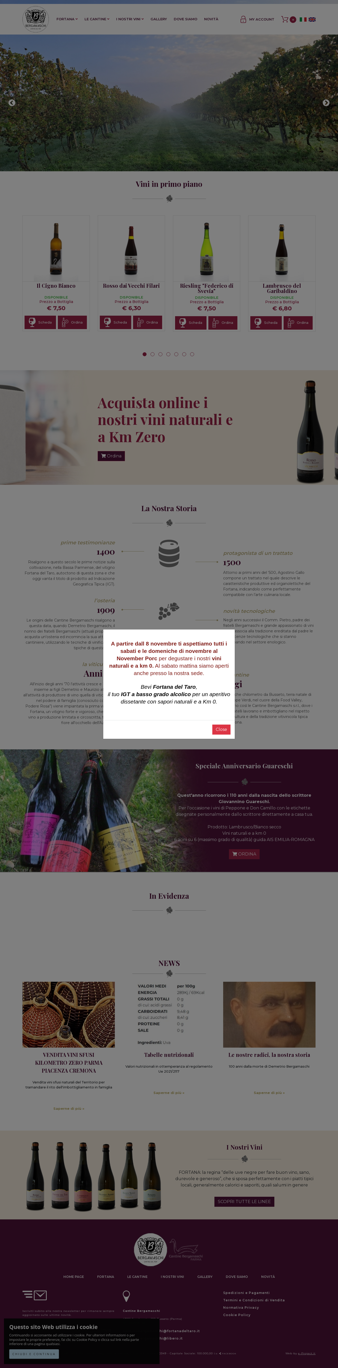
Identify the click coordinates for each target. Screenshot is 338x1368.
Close (221, 729)
